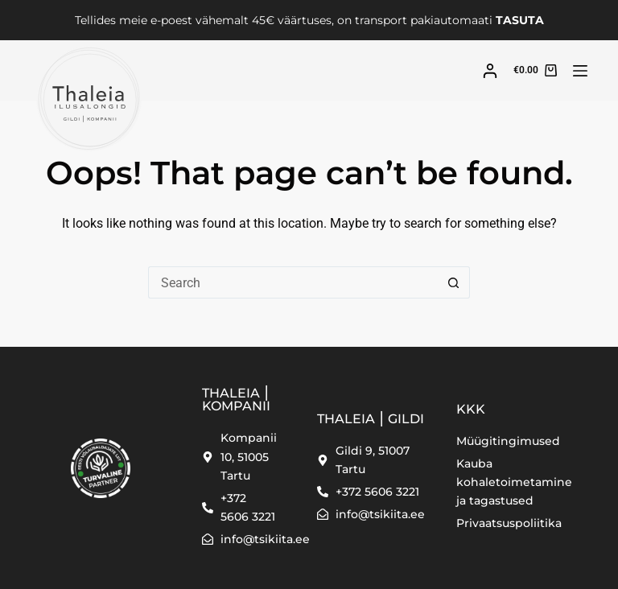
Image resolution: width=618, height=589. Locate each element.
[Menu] (580, 71)
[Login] (490, 71)
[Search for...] (293, 282)
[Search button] (454, 282)
